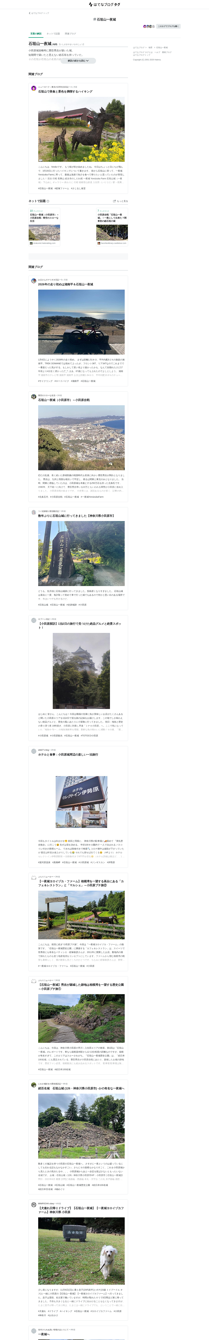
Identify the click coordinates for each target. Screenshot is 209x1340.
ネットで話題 (53, 33)
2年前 (63, 511)
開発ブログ (167, 52)
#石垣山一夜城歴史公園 (78, 1185)
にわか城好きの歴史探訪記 (49, 1084)
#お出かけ (53, 1315)
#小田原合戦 (56, 497)
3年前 (57, 877)
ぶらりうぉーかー (45, 877)
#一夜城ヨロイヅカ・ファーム (53, 966)
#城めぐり (60, 1189)
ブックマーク (36, 210)
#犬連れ (42, 1311)
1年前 (59, 395)
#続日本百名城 (45, 1189)
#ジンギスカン (98, 862)
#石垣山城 (43, 604)
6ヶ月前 (64, 280)
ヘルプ (157, 52)
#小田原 (83, 604)
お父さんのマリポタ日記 (48, 280)
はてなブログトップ (141, 55)
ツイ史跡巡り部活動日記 (48, 511)
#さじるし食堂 (78, 188)
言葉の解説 (36, 33)
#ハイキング (66, 1311)
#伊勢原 (111, 862)
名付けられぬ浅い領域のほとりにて (53, 1330)
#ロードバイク (62, 381)
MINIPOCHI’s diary (46, 1203)
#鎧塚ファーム (62, 188)
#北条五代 (43, 497)
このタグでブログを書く (168, 26)
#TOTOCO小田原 (89, 735)
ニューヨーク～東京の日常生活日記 (53, 87)
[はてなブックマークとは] (48, 201)
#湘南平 (75, 381)
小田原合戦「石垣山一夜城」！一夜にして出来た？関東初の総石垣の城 (112, 217)
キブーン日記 (44, 619)
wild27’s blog (43, 750)
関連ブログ (70, 33)
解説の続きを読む (78, 60)
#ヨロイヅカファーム (101, 1311)
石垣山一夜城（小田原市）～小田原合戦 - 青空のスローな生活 (44, 217)
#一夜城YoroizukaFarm (92, 497)
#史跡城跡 (72, 604)
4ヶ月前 (74, 87)
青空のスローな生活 (46, 395)
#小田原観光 (56, 735)
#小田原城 (43, 735)
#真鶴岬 (56, 862)
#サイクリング (45, 381)
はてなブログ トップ (39, 13)
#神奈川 (42, 1315)
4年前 (65, 1084)
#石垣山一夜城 (45, 188)
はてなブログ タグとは (143, 52)
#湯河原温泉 (44, 862)
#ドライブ (53, 1311)
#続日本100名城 (63, 1069)
